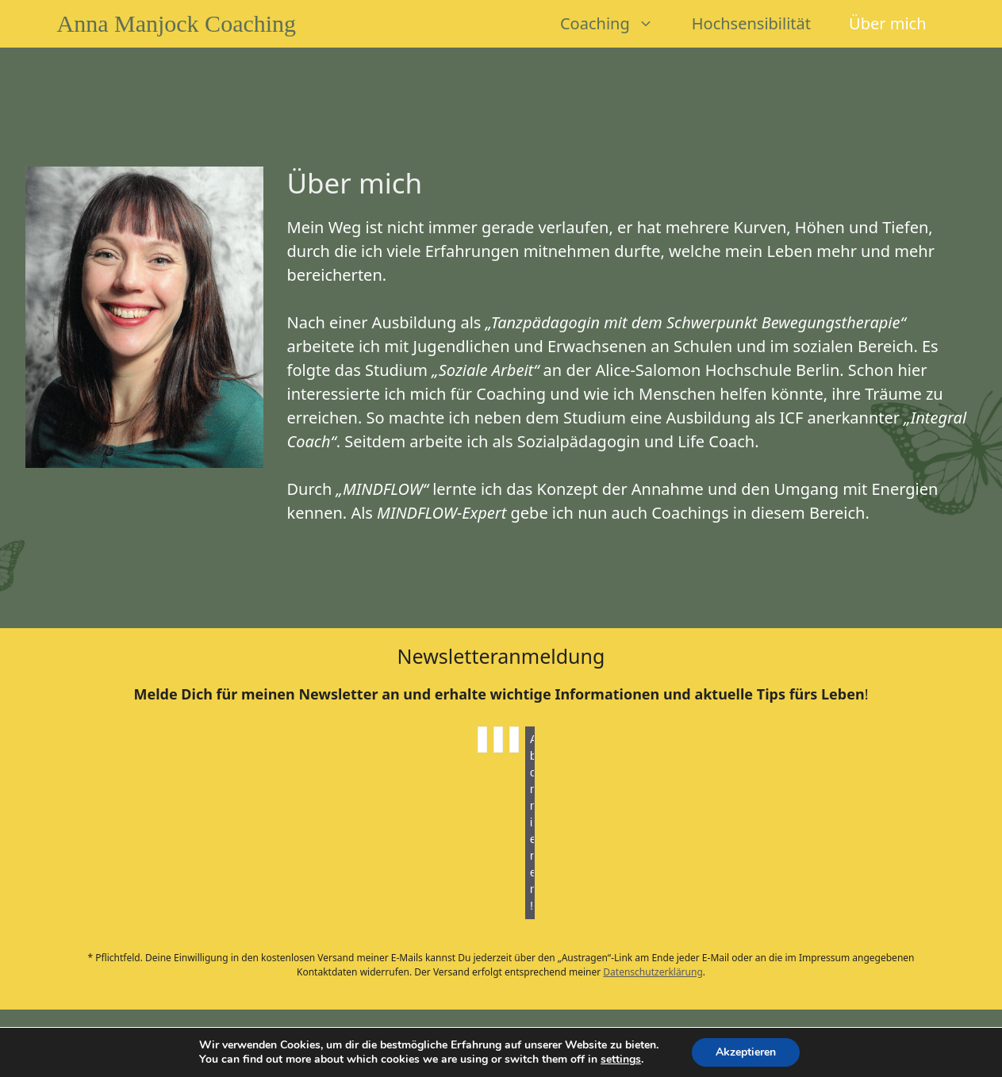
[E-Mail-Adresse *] (514, 739)
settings (621, 1059)
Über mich (887, 23)
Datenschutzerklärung (652, 972)
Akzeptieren (746, 1052)
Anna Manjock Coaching (177, 23)
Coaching (616, 24)
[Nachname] (498, 739)
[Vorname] (482, 739)
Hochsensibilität (751, 23)
